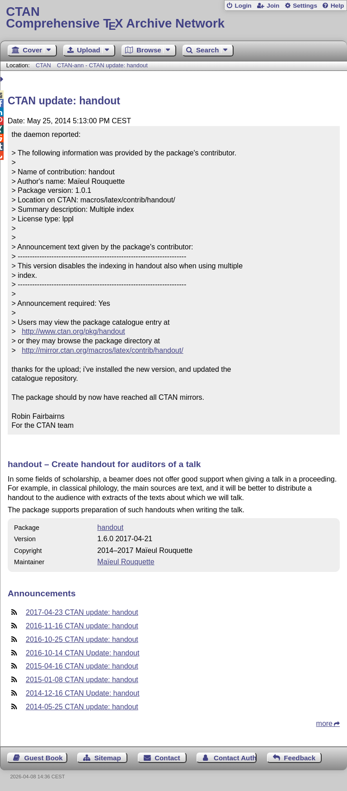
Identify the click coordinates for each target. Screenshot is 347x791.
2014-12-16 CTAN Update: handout (82, 693)
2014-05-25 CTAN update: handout (82, 707)
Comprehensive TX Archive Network (173, 18)
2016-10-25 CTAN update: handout (82, 639)
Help (337, 5)
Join (273, 5)
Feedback (299, 758)
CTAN (43, 65)
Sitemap (107, 758)
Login (242, 5)
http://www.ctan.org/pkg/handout (73, 331)
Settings (305, 5)
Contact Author (235, 758)
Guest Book (43, 758)
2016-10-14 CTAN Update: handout (82, 653)
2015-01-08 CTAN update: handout (82, 679)
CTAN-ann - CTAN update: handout (102, 65)
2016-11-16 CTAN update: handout (82, 626)
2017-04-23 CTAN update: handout (82, 612)
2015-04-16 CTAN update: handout (82, 666)
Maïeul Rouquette (125, 562)
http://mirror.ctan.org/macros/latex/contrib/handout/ (102, 350)
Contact (167, 758)
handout (110, 527)
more (324, 723)
